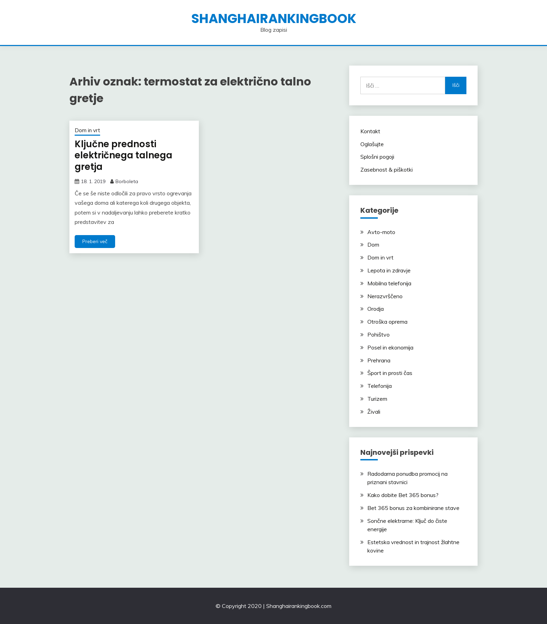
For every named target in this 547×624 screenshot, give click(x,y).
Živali (373, 411)
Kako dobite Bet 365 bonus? (403, 494)
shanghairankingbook (273, 18)
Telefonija (379, 385)
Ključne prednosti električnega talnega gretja (123, 155)
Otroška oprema (387, 321)
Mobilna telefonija (389, 283)
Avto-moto (381, 231)
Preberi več (94, 241)
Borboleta (126, 181)
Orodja (375, 308)
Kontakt (370, 131)
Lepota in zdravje (389, 270)
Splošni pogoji (377, 156)
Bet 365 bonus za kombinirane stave (413, 507)
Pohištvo (378, 334)
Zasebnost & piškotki (386, 169)
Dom (373, 244)
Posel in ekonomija (390, 347)
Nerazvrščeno (385, 296)
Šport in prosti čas (389, 372)
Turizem (377, 398)
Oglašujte (372, 144)
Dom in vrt (87, 130)
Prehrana (378, 360)
